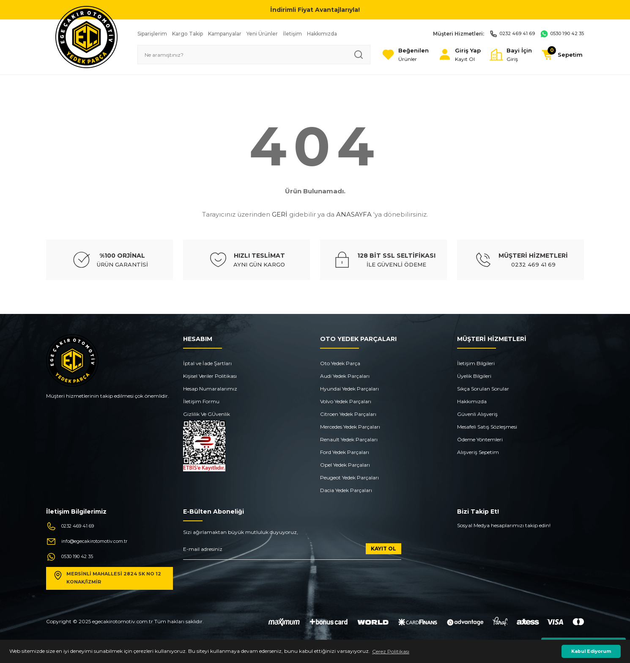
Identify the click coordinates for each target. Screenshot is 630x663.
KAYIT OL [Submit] (383, 548)
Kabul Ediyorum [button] (591, 651)
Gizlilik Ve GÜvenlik (206, 414)
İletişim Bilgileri (476, 363)
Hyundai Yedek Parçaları (349, 388)
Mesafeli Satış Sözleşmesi (487, 427)
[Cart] (559, 54)
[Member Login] (448, 54)
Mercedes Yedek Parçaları (350, 427)
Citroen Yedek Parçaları (348, 414)
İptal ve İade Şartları (207, 363)
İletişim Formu (201, 401)
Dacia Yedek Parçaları (346, 490)
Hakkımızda (472, 401)
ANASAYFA (354, 214)
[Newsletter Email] (292, 551)
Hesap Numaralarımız (210, 388)
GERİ (280, 214)
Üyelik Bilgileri (474, 376)
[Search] (244, 54)
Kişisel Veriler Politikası (210, 376)
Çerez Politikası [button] (390, 651)
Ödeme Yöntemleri (480, 439)
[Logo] (86, 36)
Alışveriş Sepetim (478, 452)
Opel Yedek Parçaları (345, 465)
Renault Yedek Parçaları (349, 439)
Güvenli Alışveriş (477, 414)
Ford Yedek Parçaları (344, 452)
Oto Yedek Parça (340, 363)
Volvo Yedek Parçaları (345, 401)
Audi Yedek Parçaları (345, 376)
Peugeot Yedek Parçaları (349, 477)
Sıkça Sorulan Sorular (483, 388)
